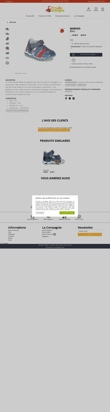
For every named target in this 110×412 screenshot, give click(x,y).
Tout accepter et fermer (67, 213)
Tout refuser (40, 213)
